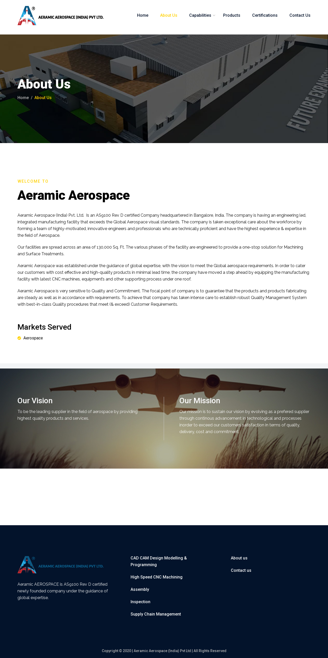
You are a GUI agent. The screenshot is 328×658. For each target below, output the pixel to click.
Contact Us (300, 15)
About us (239, 558)
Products (231, 15)
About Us (168, 15)
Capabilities (200, 15)
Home (142, 15)
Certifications (265, 15)
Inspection (140, 601)
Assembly (140, 589)
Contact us (241, 570)
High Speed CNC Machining (157, 577)
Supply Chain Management (156, 614)
